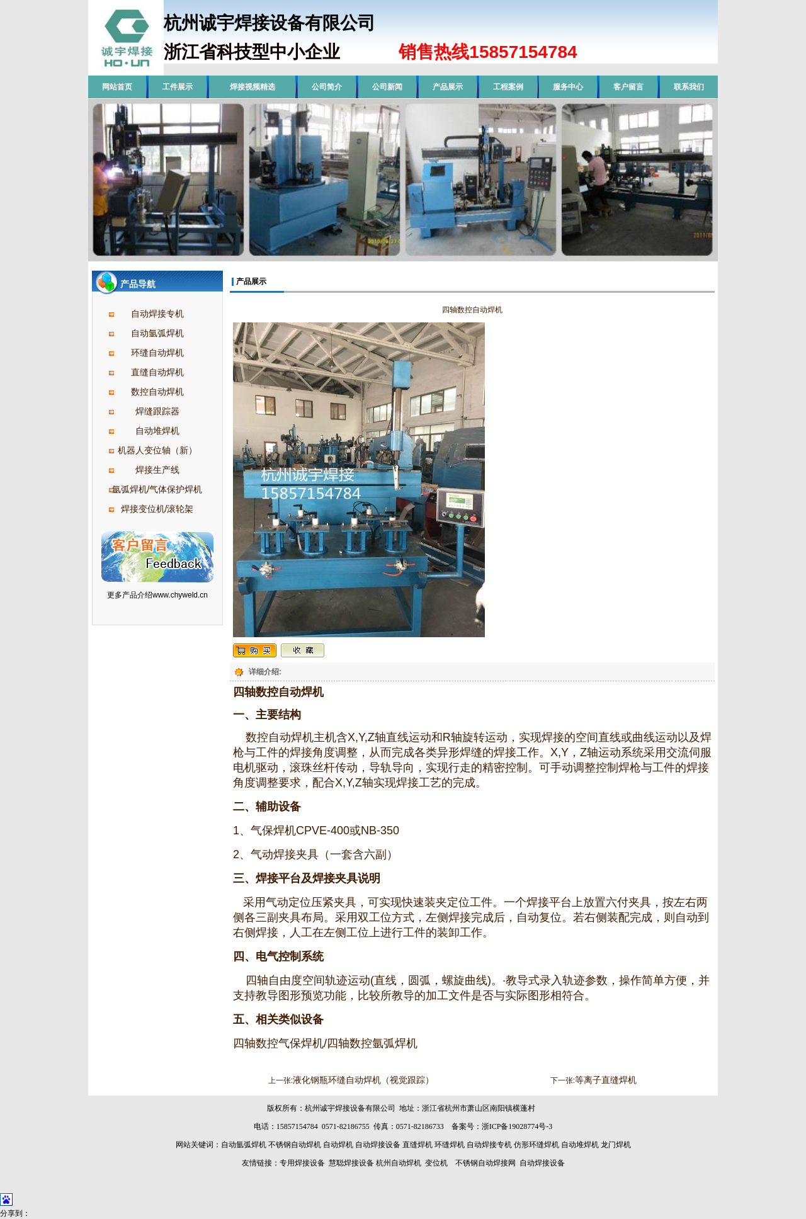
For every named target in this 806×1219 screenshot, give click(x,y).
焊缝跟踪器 (157, 411)
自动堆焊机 (157, 431)
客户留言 (628, 86)
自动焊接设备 (377, 1144)
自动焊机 (338, 1144)
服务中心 (568, 86)
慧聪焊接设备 (350, 1163)
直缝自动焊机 (157, 372)
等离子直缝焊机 (606, 1080)
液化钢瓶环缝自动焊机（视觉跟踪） (363, 1080)
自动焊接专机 (157, 314)
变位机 (436, 1163)
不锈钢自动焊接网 (485, 1163)
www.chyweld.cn (180, 595)
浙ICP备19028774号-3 (517, 1126)
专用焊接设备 (302, 1163)
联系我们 (689, 86)
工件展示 (177, 86)
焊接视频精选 (252, 86)
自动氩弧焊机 (157, 333)
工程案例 (508, 86)
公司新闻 (387, 86)
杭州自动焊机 (398, 1163)
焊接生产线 (157, 470)
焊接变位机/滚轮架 (157, 509)
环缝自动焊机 (157, 353)
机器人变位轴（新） (157, 450)
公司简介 (327, 86)
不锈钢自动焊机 (294, 1144)
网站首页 (117, 86)
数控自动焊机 (157, 392)
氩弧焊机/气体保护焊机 (157, 489)
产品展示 (448, 86)
